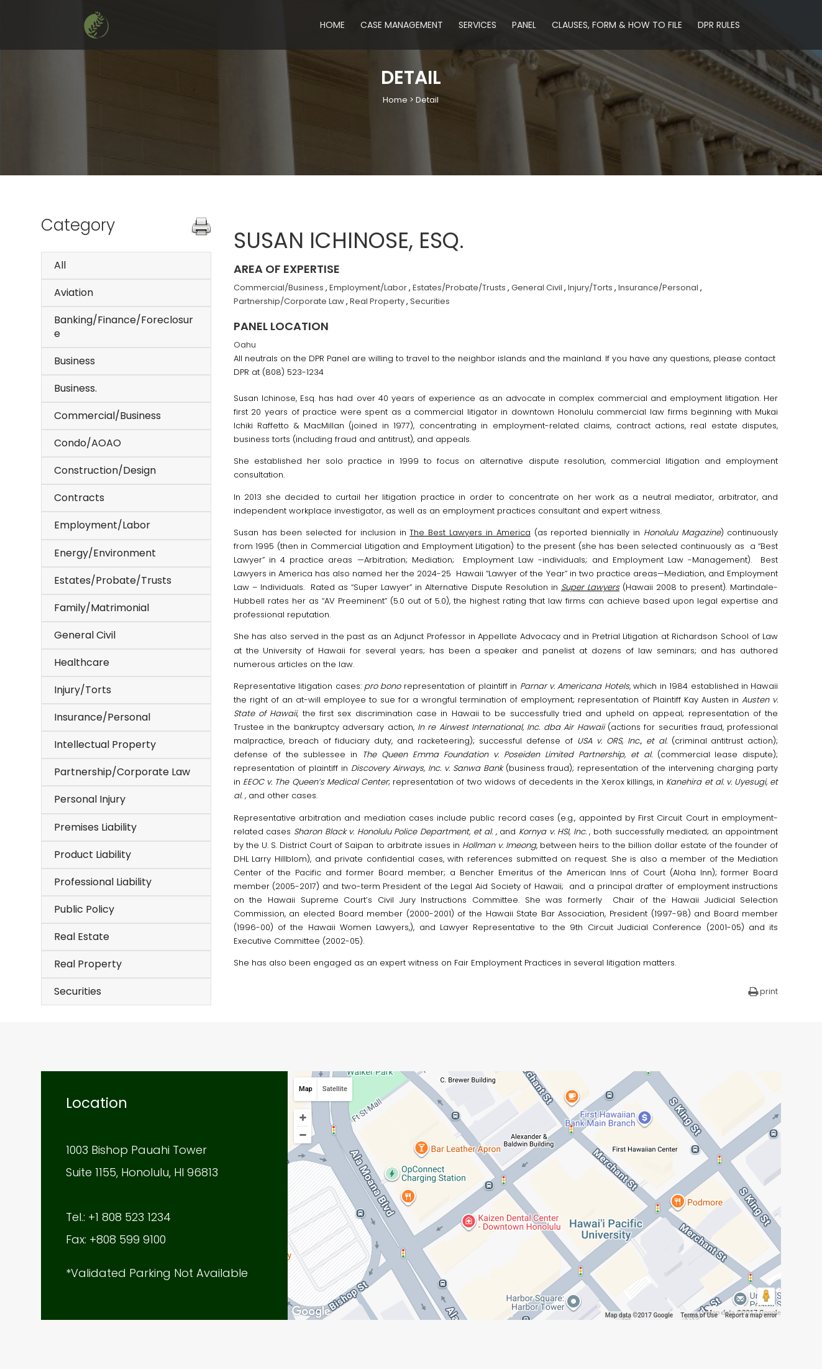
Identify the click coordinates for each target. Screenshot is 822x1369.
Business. (75, 388)
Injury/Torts (82, 690)
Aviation (73, 292)
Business (74, 361)
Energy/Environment (105, 553)
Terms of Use (699, 1315)
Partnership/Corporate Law (122, 772)
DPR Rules (719, 26)
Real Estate (81, 936)
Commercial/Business (107, 415)
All (60, 265)
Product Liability (92, 854)
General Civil (85, 635)
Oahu (245, 345)
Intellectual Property (105, 744)
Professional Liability (103, 882)
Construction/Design (105, 470)
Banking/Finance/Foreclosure (123, 327)
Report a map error (751, 1315)
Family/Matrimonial (101, 608)
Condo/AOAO (87, 443)
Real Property (88, 964)
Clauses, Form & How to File (617, 26)
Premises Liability (95, 827)
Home (332, 26)
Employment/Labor (102, 525)
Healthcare (81, 662)
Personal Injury (90, 799)
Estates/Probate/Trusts (112, 580)
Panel (524, 26)
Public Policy (84, 909)
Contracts (79, 498)
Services (477, 26)
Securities (77, 991)
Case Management (401, 26)
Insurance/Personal (102, 717)
